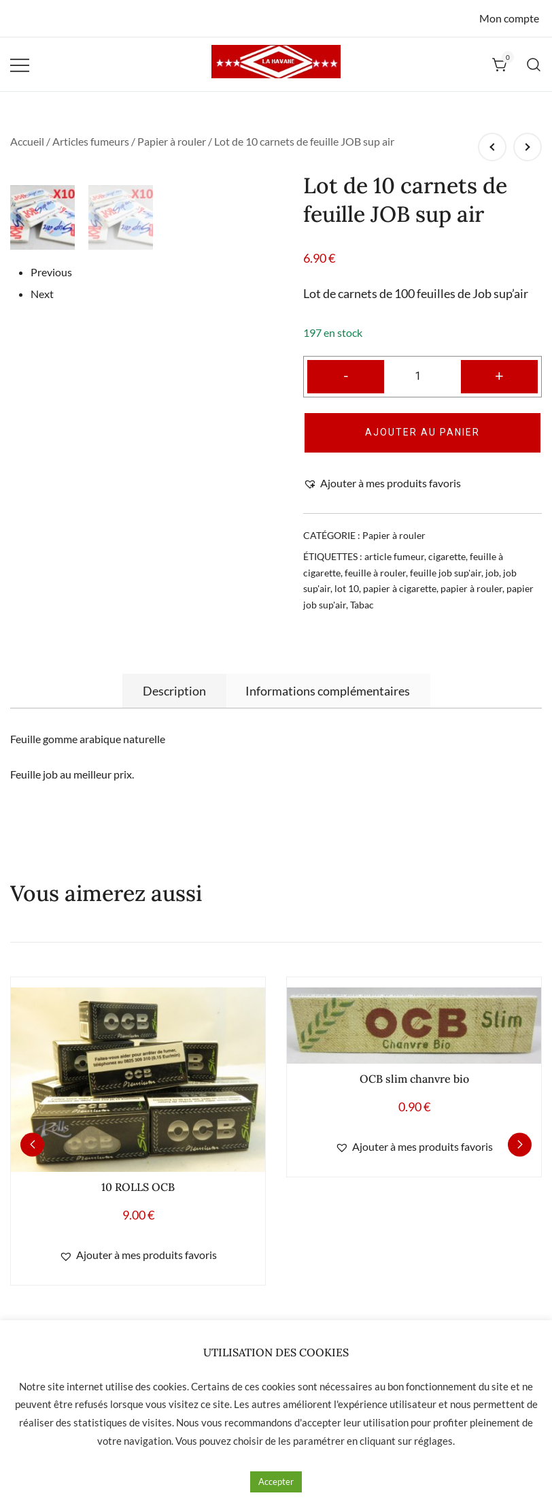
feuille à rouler (375, 572)
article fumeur (394, 556)
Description (174, 690)
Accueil (27, 141)
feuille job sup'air (445, 572)
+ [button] (499, 375)
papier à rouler (471, 588)
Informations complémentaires (327, 690)
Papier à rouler (171, 141)
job (492, 572)
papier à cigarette (399, 588)
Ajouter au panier (422, 432)
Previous (51, 437)
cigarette (447, 556)
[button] (382, 483)
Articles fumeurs (90, 141)
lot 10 (346, 588)
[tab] (174, 691)
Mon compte (509, 18)
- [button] (346, 375)
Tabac (362, 604)
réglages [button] (433, 1441)
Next (42, 459)
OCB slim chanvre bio (414, 1078)
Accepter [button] (276, 1481)
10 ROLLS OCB (138, 1187)
